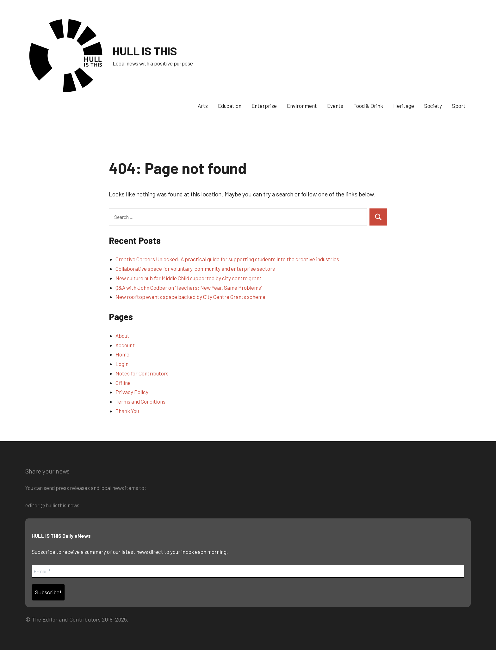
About (122, 335)
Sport (459, 105)
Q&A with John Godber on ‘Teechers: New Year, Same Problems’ (188, 287)
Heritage (403, 105)
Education (229, 105)
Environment (302, 105)
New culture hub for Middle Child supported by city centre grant (188, 278)
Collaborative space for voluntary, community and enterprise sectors (195, 268)
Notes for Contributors (142, 373)
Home (122, 354)
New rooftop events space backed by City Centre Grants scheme (190, 297)
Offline (123, 383)
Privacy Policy (131, 392)
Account (125, 345)
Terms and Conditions (140, 401)
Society (433, 105)
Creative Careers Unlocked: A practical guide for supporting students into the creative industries (227, 259)
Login (121, 364)
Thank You (127, 411)
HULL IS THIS (145, 51)
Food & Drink (368, 105)
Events (335, 105)
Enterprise (264, 105)
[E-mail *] (248, 571)
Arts (203, 105)
